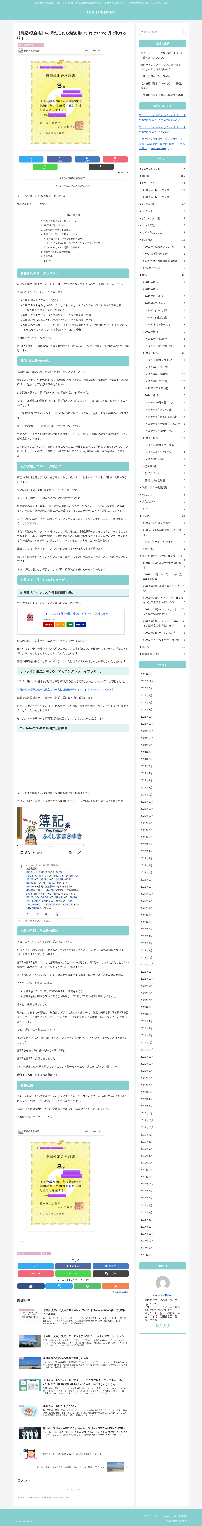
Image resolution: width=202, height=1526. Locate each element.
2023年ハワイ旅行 (166, 381)
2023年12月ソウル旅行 (166, 360)
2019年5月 (146, 1148)
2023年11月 (147, 808)
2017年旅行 (165, 282)
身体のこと (163, 516)
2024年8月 (146, 752)
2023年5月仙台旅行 (166, 367)
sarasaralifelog (169, 120)
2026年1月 (146, 674)
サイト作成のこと (163, 232)
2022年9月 (146, 900)
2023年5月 (146, 844)
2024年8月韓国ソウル (166, 431)
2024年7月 (146, 759)
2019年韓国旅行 (165, 296)
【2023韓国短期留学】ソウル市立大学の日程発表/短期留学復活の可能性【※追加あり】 (162, 144)
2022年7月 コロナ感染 (165, 523)
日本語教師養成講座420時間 (165, 261)
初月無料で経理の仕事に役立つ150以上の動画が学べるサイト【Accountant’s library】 (65, 683)
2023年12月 (147, 801)
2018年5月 (146, 1212)
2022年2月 (146, 950)
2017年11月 (147, 1233)
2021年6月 (146, 1007)
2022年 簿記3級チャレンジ (29, 1247)
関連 (48, 254)
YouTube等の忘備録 (165, 253)
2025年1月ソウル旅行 (166, 452)
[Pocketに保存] (83, 159)
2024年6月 (146, 766)
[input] (162, 32)
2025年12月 (147, 681)
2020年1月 (146, 1113)
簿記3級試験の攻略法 (54, 218)
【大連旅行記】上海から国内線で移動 (161, 95)
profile (173, 1513)
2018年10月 (147, 1184)
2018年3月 (146, 1219)
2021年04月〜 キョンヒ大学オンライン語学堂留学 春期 (164, 612)
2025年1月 (146, 716)
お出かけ (163, 211)
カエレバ (53, 613)
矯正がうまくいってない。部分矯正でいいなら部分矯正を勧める (161, 67)
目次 (69, 207)
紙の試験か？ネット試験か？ (58, 223)
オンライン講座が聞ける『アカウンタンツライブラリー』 (75, 236)
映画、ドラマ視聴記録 (163, 487)
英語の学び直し (165, 268)
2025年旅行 (165, 438)
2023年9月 (146, 823)
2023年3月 (146, 858)
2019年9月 (146, 1134)
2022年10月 (147, 893)
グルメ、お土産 (163, 218)
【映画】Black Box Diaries (155, 76)
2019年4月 (146, 1155)
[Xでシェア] (26, 159)
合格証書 (48, 250)
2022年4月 (146, 936)
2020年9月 (146, 1070)
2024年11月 (147, 731)
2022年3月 (146, 943)
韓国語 (163, 647)
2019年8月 (146, 1141)
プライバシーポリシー (148, 1513)
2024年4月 (146, 773)
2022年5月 (146, 929)
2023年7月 (146, 830)
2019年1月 (146, 1170)
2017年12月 (147, 1226)
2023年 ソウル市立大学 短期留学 (165, 640)
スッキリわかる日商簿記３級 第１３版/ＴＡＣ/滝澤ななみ (75, 607)
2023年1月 (146, 872)
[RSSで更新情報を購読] (115, 1280)
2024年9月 (146, 745)
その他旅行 (165, 466)
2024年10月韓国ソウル (166, 402)
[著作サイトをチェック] (30, 1280)
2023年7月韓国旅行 (166, 374)
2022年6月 (146, 922)
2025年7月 (146, 688)
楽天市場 (48, 619)
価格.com (80, 619)
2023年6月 (146, 837)
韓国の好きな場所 (165, 480)
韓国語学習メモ (163, 654)
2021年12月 (147, 964)
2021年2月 (146, 1035)
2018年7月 (146, 1198)
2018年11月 (147, 1177)
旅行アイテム (165, 473)
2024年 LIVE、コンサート (165, 190)
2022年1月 (146, 957)
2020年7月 (146, 1085)
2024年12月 (147, 723)
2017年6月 (146, 1255)
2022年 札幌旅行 (166, 339)
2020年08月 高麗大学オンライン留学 (164, 589)
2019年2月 (146, 1163)
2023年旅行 (165, 353)
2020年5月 (146, 1092)
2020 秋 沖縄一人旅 (166, 324)
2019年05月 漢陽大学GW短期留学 (164, 566)
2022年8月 (146, 908)
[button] (120, 159)
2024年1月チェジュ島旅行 (166, 416)
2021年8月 (146, 993)
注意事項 (182, 1513)
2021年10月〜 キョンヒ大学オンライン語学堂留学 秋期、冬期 (164, 624)
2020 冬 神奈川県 (166, 310)
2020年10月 (147, 1063)
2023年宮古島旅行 (166, 388)
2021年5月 (146, 1014)
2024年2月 (146, 787)
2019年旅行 (165, 289)
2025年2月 (146, 709)
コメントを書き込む (73, 1487)
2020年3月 (146, 1106)
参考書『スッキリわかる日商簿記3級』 (66, 232)
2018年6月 (146, 1205)
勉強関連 (163, 239)
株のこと (163, 494)
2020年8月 (146, 1078)
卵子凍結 (165, 549)
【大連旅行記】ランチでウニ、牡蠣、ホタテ (161, 85)
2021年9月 (146, 986)
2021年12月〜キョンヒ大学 (165, 632)
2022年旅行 (165, 331)
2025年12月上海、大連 (166, 445)
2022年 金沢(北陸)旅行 (166, 346)
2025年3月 (146, 702)
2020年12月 (147, 1049)
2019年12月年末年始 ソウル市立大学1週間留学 (164, 577)
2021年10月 (147, 978)
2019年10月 (147, 1127)
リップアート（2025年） (165, 541)
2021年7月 (146, 1000)
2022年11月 (147, 886)
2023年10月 (147, 815)
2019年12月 (147, 1120)
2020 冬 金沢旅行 (166, 317)
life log (46, 1247)
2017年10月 (147, 1241)
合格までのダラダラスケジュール (60, 213)
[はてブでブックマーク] (64, 159)
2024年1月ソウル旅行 (166, 409)
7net (70, 619)
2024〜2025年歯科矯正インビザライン (164, 533)
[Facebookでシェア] (45, 159)
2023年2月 (146, 865)
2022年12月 (147, 879)
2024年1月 (146, 794)
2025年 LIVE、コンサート (165, 197)
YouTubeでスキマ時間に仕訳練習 (63, 241)
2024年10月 (147, 738)
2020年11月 (147, 1056)
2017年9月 (146, 1248)
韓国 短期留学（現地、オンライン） (163, 556)
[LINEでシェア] (101, 159)
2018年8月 (146, 1191)
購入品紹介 (163, 501)
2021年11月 (147, 971)
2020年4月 (146, 1099)
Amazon (60, 619)
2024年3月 (146, 780)
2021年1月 (146, 1042)
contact (164, 1513)
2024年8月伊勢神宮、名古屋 (166, 424)
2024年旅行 (165, 395)
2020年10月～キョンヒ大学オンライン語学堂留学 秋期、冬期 (164, 600)
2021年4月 (146, 1021)
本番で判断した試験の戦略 (57, 245)
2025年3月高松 (166, 459)
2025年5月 (146, 695)
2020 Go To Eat (163, 169)
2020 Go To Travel (165, 303)
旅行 (163, 275)
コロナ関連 (163, 225)
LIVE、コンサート (163, 183)
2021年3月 (146, 1028)
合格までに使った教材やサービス (60, 227)
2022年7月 (146, 915)
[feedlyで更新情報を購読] (87, 1280)
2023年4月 (146, 851)
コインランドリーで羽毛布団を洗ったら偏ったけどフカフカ (161, 55)
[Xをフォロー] (59, 1280)
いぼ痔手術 (163, 204)
